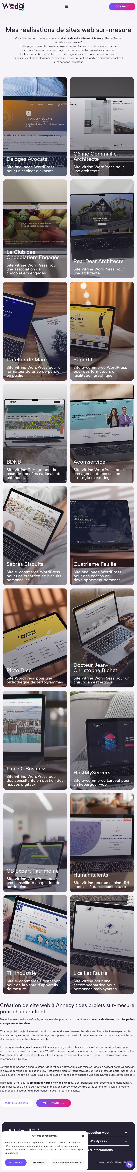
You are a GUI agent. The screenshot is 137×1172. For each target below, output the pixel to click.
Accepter (15, 1162)
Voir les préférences (68, 1162)
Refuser (39, 1162)
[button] (83, 1135)
